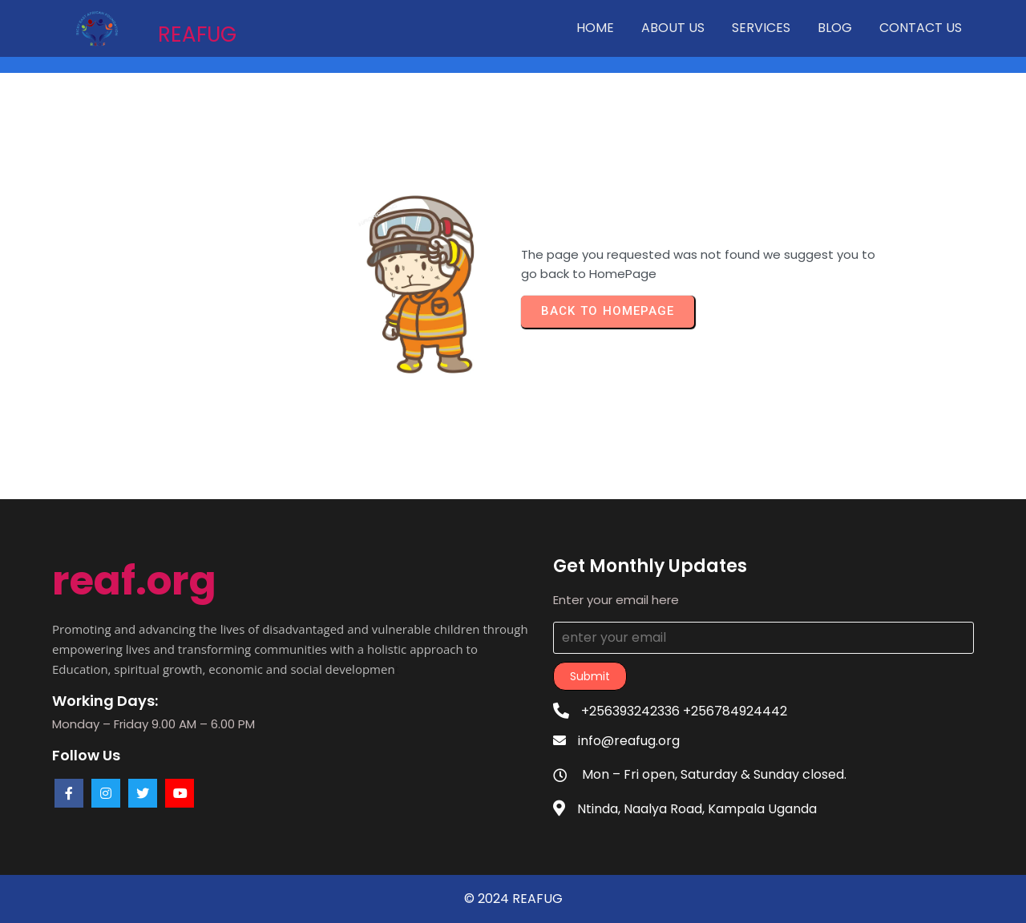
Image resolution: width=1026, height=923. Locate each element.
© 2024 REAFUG (513, 898)
